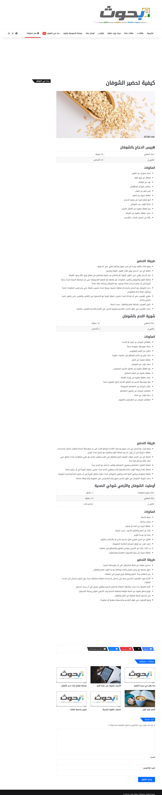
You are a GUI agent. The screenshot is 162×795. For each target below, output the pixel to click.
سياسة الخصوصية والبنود (72, 33)
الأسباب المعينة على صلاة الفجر (109, 686)
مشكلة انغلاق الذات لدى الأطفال (74, 686)
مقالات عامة (128, 33)
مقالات (140, 33)
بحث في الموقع (50, 33)
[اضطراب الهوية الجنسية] (105, 698)
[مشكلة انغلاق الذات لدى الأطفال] (71, 674)
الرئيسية (150, 33)
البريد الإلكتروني (148, 768)
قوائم (101, 33)
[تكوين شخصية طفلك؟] (71, 698)
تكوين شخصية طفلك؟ (78, 709)
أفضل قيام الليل (149, 709)
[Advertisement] (81, 58)
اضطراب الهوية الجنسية (112, 709)
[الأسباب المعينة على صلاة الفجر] (105, 674)
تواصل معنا (90, 33)
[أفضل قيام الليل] (140, 698)
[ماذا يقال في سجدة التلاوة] (140, 674)
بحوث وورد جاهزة (114, 33)
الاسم (152, 757)
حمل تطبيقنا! (33, 33)
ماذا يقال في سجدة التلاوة (144, 686)
